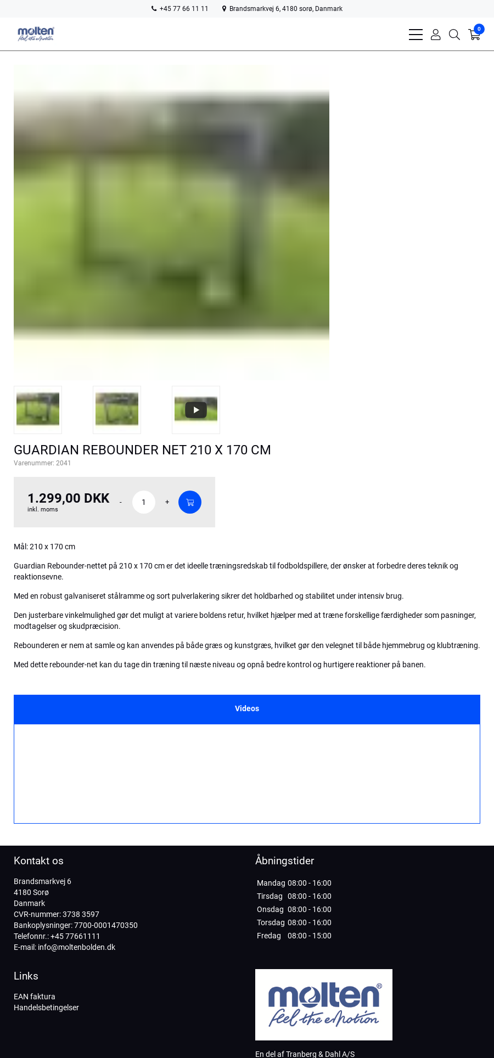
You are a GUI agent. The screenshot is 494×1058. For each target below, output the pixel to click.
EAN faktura (34, 996)
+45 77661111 (75, 936)
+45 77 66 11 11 (180, 9)
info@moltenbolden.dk (76, 947)
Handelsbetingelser (46, 1007)
